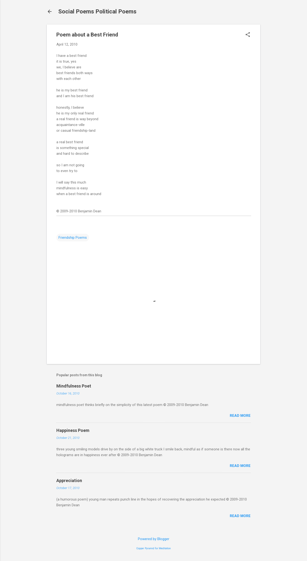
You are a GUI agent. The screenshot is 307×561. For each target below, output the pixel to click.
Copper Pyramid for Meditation (153, 548)
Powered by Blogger (153, 539)
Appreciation (69, 480)
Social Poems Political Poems (97, 11)
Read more (240, 415)
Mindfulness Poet (73, 385)
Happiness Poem (72, 430)
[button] (248, 35)
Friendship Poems (73, 237)
